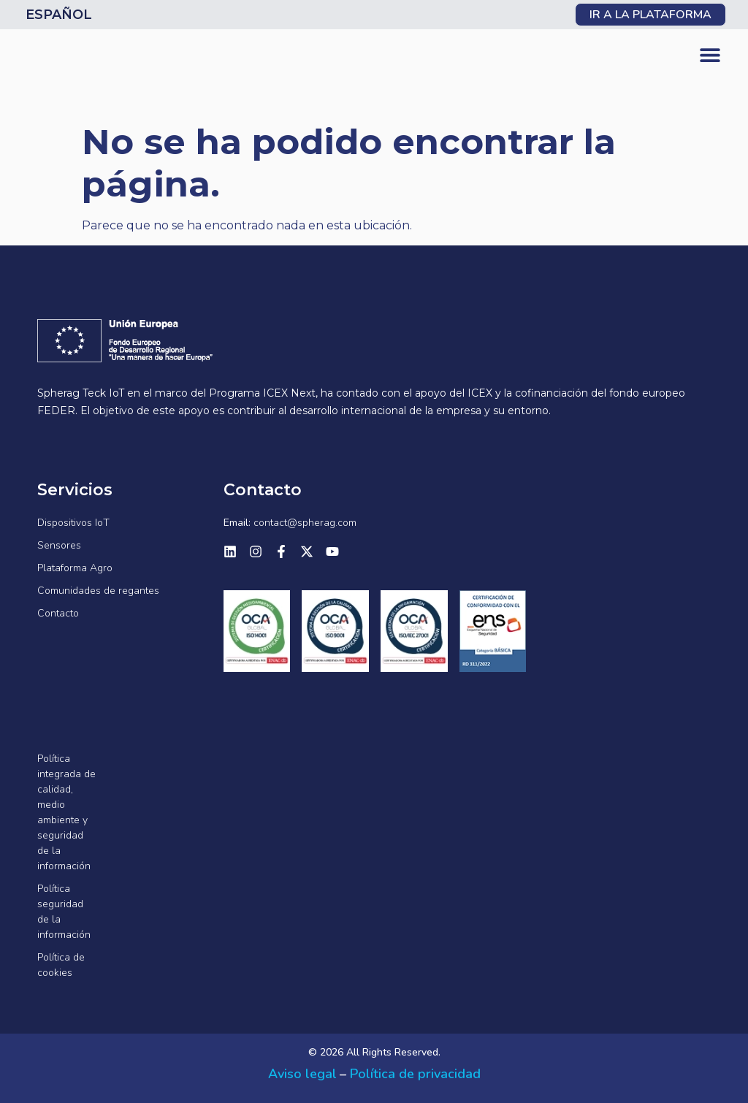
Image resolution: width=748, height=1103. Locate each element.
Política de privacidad (415, 1074)
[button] (709, 55)
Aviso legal (302, 1074)
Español (59, 15)
